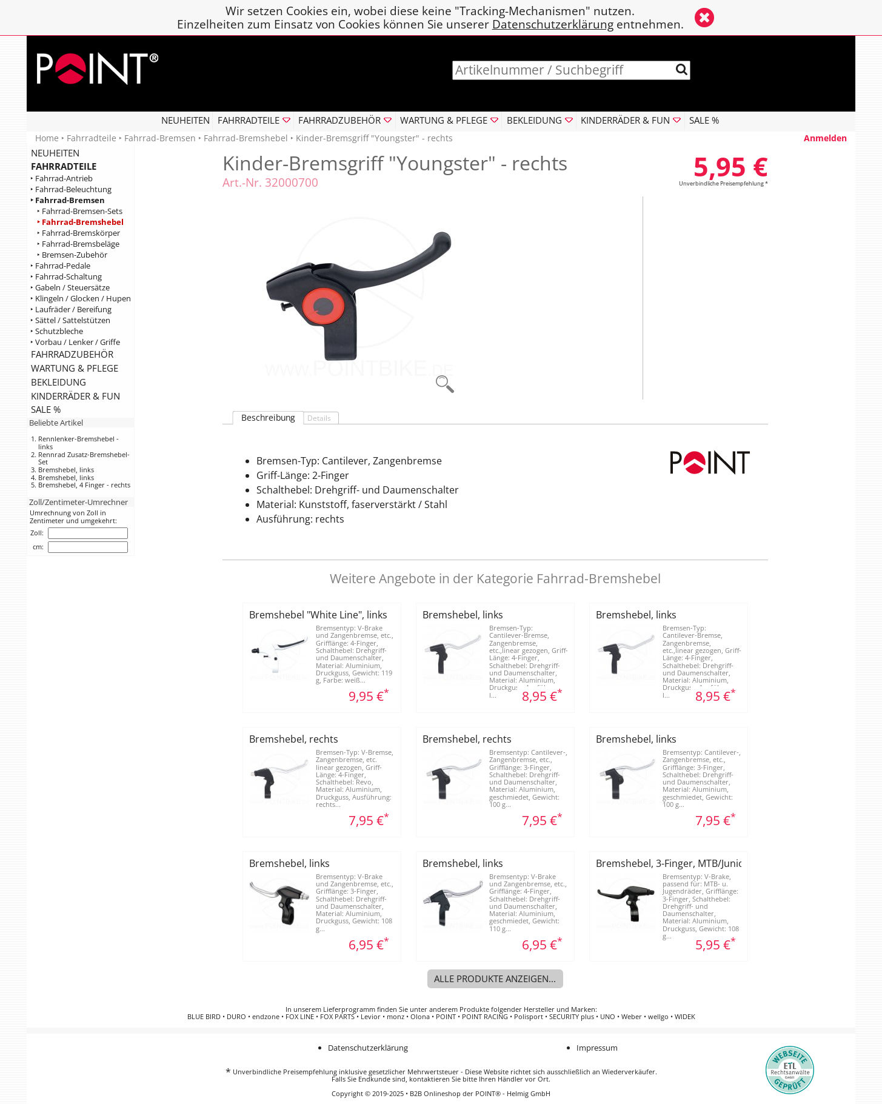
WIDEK (685, 1016)
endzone (265, 1016)
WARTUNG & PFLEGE (74, 368)
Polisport (528, 1016)
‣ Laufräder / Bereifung (71, 309)
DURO (236, 1016)
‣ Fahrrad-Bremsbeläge (78, 244)
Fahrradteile (91, 138)
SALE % (704, 120)
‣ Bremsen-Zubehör (72, 255)
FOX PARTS (337, 1016)
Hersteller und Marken (559, 1009)
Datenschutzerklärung (552, 24)
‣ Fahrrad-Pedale (60, 266)
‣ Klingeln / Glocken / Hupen (80, 298)
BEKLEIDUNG (58, 382)
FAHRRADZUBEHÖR (72, 354)
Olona (420, 1016)
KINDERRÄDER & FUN (75, 396)
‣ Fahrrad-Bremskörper (78, 233)
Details (319, 418)
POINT (446, 1016)
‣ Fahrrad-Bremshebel (80, 222)
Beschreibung (268, 418)
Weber (631, 1016)
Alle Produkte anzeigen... (495, 978)
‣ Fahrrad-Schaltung (66, 277)
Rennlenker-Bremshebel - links (78, 442)
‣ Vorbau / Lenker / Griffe (75, 342)
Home (47, 138)
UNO (607, 1016)
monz (395, 1016)
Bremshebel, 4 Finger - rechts (84, 484)
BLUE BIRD (204, 1016)
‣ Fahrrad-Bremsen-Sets (79, 211)
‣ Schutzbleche (56, 331)
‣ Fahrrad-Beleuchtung (71, 189)
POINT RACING (485, 1016)
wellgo (658, 1016)
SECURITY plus (571, 1016)
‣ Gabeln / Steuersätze (70, 288)
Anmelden (825, 138)
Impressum (597, 1047)
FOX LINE (300, 1016)
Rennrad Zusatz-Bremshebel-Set (84, 458)
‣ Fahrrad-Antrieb (61, 178)
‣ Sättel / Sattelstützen (70, 320)
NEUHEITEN (185, 120)
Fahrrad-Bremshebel (246, 138)
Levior (371, 1016)
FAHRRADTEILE (63, 166)
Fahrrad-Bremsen (160, 138)
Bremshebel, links (66, 469)
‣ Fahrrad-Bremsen (67, 200)
